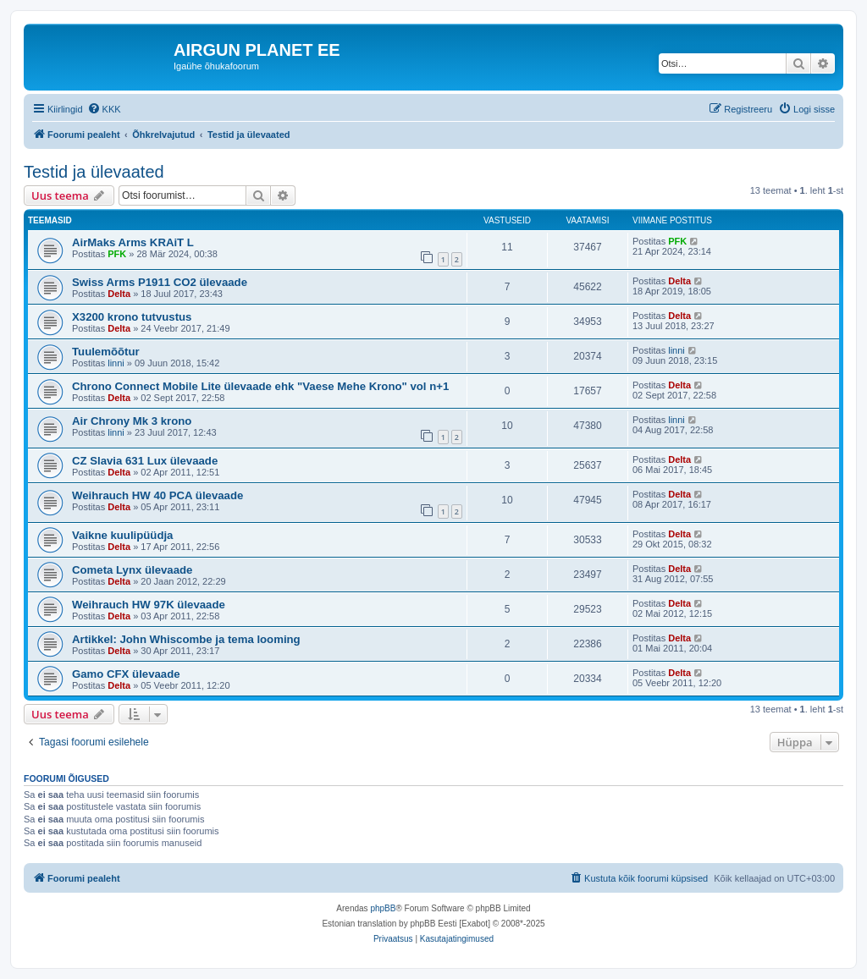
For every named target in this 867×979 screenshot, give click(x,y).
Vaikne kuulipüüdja (122, 535)
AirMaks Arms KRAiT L (133, 242)
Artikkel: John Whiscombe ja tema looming (186, 639)
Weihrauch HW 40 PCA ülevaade (157, 495)
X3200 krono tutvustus (131, 317)
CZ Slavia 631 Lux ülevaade (145, 460)
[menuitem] (104, 109)
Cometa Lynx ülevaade (132, 570)
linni (116, 363)
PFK (117, 254)
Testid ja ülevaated (94, 171)
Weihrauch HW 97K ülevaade (148, 604)
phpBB (382, 908)
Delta (119, 294)
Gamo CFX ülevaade (126, 674)
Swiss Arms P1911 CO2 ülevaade (159, 282)
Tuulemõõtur (106, 351)
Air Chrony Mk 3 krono (131, 421)
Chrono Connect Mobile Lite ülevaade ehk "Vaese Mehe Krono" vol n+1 (260, 386)
